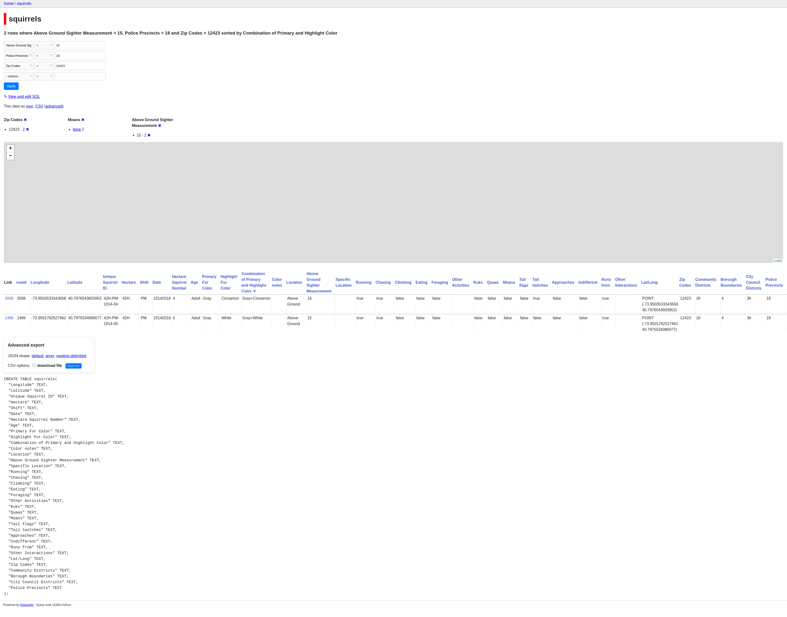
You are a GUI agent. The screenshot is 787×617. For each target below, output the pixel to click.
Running (363, 282)
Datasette (27, 605)
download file (47, 365)
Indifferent (587, 282)
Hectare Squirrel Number (179, 282)
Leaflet (778, 260)
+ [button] (10, 148)
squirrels (24, 3)
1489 (9, 318)
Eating (421, 282)
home (9, 3)
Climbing (403, 282)
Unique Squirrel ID (110, 282)
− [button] (10, 156)
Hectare (129, 282)
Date (156, 282)
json (29, 106)
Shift (144, 282)
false (77, 129)
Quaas (493, 282)
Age (194, 282)
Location (294, 282)
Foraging (440, 282)
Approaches (563, 282)
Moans (509, 282)
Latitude (74, 282)
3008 (9, 298)
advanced (54, 106)
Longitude (40, 282)
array (50, 356)
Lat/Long (649, 282)
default (37, 356)
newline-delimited (71, 356)
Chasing (383, 282)
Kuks (478, 282)
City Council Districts (753, 282)
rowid (21, 282)
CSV (39, 106)
